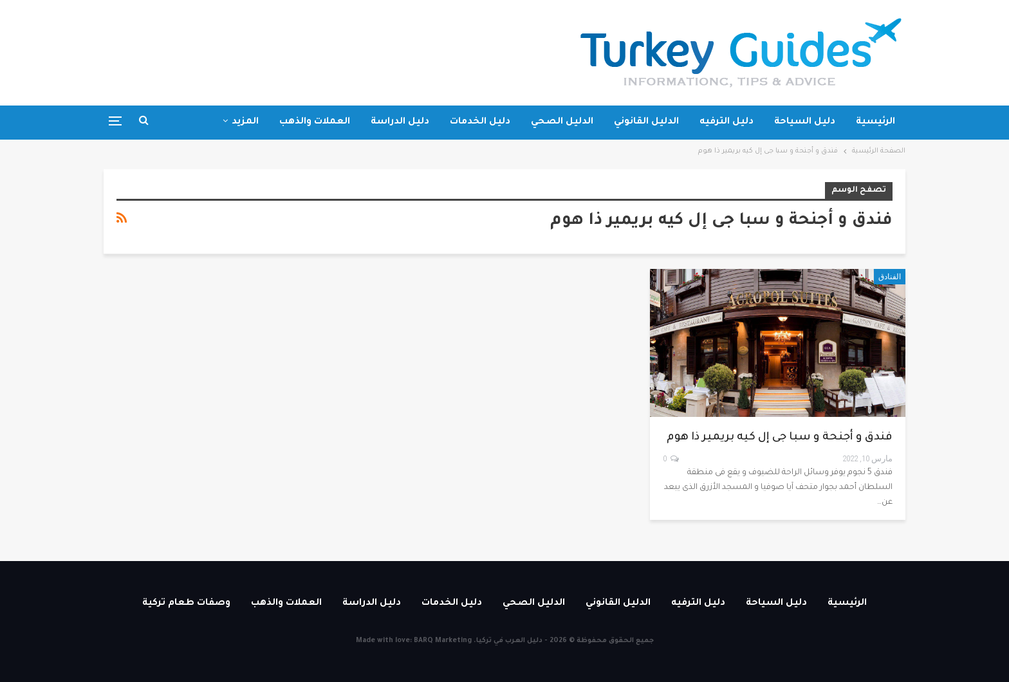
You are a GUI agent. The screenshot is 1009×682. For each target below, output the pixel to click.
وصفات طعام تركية (186, 603)
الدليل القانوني (646, 122)
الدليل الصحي (562, 122)
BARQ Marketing (443, 641)
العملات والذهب (314, 122)
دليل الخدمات (480, 122)
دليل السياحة (804, 122)
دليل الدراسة (400, 122)
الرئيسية (875, 122)
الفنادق (889, 276)
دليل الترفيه (726, 122)
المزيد (245, 122)
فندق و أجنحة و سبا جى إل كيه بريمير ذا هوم (780, 438)
